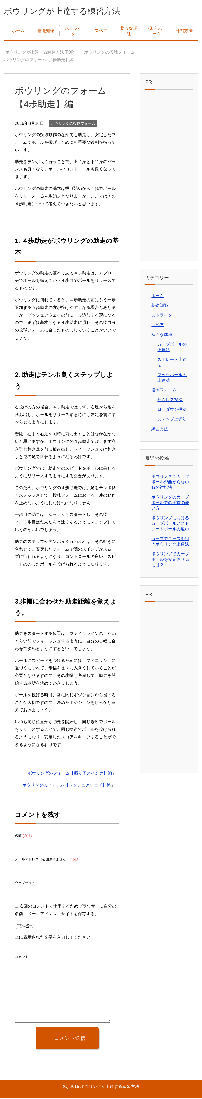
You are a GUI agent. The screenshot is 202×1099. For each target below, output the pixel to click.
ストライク (73, 32)
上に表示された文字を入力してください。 (55, 938)
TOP (39, 53)
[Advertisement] (169, 178)
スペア (101, 32)
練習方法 (184, 32)
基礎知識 (45, 32)
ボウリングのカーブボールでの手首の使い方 (170, 504)
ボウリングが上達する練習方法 (71, 11)
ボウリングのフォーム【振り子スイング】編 (70, 774)
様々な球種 (128, 32)
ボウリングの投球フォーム (73, 125)
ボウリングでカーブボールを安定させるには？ (170, 560)
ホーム (18, 32)
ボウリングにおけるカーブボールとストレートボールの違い (170, 524)
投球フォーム (156, 32)
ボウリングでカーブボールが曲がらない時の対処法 (170, 483)
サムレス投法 (170, 401)
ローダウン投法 (172, 410)
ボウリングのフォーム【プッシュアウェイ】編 (66, 786)
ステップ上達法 (172, 420)
